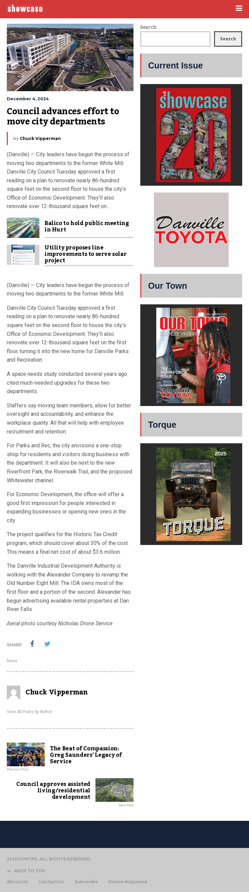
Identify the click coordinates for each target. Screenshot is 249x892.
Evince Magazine (127, 882)
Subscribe (86, 882)
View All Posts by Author (29, 711)
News (12, 660)
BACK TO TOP (26, 870)
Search (148, 27)
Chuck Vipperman (40, 138)
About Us (17, 882)
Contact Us (51, 882)
